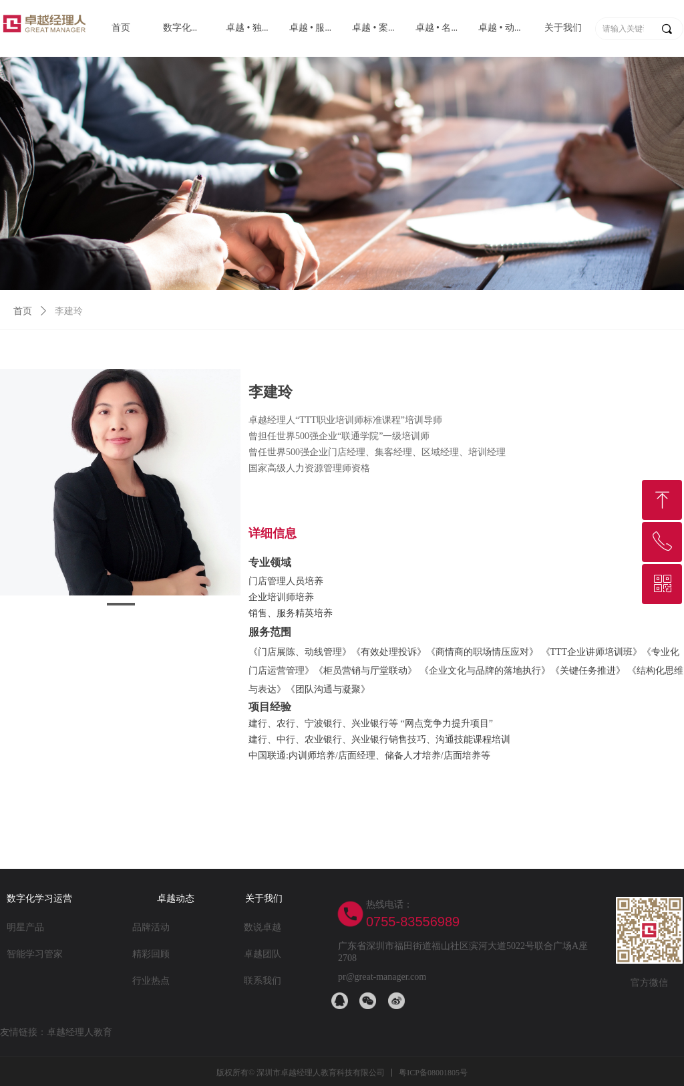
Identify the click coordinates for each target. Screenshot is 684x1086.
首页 (22, 311)
